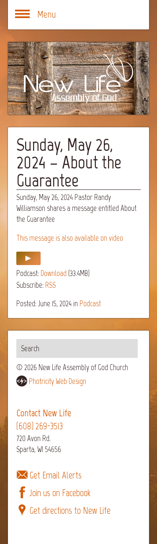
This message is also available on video (69, 238)
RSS (50, 285)
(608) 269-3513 (39, 426)
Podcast (90, 303)
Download (54, 273)
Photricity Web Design (57, 381)
